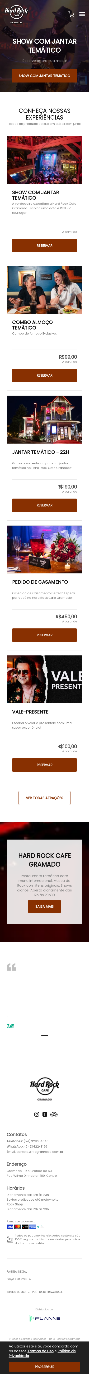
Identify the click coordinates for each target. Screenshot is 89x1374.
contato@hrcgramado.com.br (39, 1151)
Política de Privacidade (47, 1292)
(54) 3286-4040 (35, 1141)
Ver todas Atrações (44, 798)
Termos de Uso (16, 1292)
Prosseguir (44, 1366)
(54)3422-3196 (35, 1146)
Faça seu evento (19, 1279)
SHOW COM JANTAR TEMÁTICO (44, 75)
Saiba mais (44, 906)
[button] (71, 14)
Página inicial (17, 1272)
